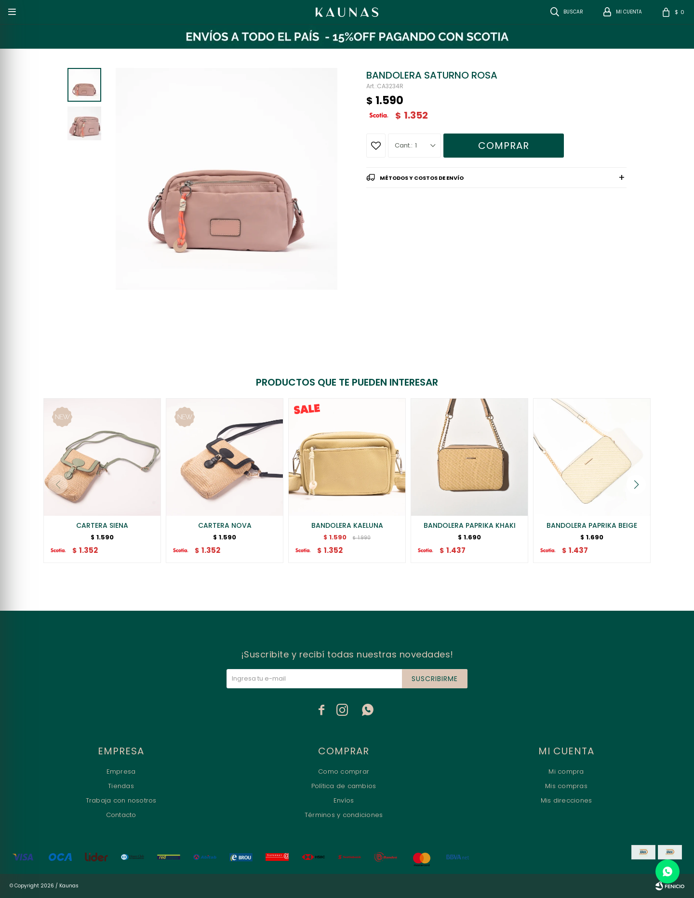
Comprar (503, 145)
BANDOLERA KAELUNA (347, 525)
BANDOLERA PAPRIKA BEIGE (592, 525)
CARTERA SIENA (102, 525)
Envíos (344, 800)
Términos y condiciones (344, 814)
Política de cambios (343, 786)
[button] (636, 484)
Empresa (121, 771)
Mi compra (566, 771)
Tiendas (121, 786)
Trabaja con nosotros (121, 800)
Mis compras (566, 786)
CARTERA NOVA (225, 525)
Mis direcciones (566, 800)
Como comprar (343, 771)
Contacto (121, 814)
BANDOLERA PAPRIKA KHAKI (470, 525)
